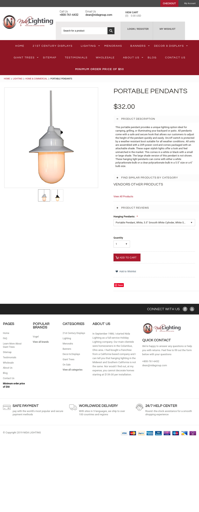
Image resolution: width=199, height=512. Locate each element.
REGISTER (143, 28)
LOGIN (131, 28)
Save (120, 285)
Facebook (185, 309)
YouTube (192, 309)
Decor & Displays (171, 46)
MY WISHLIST (167, 28)
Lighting (90, 46)
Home (7, 78)
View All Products (123, 196)
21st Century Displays (52, 46)
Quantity (118, 237)
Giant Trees (26, 57)
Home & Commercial (36, 78)
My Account (190, 3)
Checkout (169, 3)
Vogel (36, 336)
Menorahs (113, 46)
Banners (140, 46)
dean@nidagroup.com (154, 365)
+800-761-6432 (150, 361)
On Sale (67, 364)
